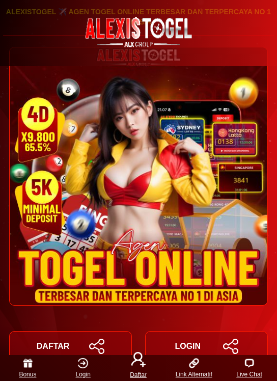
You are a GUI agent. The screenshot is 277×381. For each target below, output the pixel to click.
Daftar (138, 368)
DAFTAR (70, 346)
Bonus (27, 368)
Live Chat (249, 368)
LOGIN (206, 346)
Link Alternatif (194, 368)
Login (83, 368)
